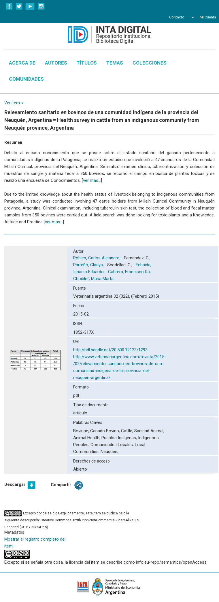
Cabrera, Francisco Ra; (130, 271)
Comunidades (26, 79)
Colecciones (150, 63)
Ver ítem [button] (14, 103)
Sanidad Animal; (149, 430)
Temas (114, 63)
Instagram (41, 6)
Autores (56, 63)
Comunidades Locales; (112, 444)
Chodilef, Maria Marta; (94, 278)
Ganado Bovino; (105, 430)
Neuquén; (109, 451)
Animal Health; (87, 437)
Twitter (19, 6)
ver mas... (92, 180)
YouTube (30, 6)
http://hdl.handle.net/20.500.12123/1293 (110, 349)
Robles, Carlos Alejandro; (97, 258)
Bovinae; (81, 430)
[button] (192, 17)
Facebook (9, 6)
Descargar (14, 484)
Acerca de (22, 63)
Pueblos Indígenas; (119, 437)
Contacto (176, 17)
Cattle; (127, 430)
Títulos (87, 63)
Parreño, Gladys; (89, 264)
